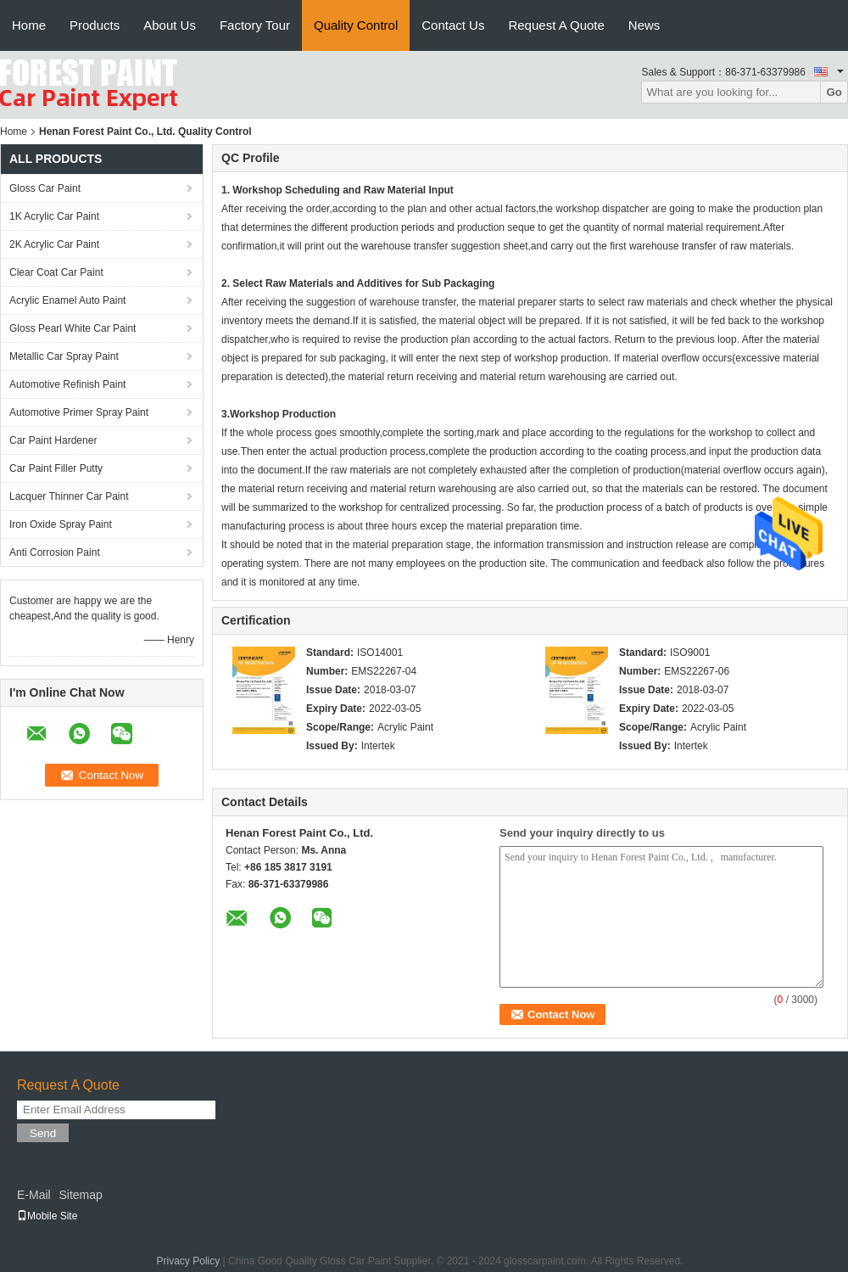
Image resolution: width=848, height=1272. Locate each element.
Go (834, 92)
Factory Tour (255, 25)
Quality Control (356, 25)
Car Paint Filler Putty (56, 468)
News (644, 25)
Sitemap (80, 1195)
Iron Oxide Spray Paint (60, 524)
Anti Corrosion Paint (54, 552)
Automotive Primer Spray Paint (78, 412)
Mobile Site (47, 1216)
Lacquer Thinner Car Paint (69, 496)
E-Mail (34, 1195)
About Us (169, 25)
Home (29, 25)
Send (43, 1133)
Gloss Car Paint (45, 188)
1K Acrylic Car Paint (54, 216)
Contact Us (452, 25)
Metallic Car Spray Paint (64, 356)
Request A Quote (556, 25)
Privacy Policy (188, 1261)
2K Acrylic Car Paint (54, 244)
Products (95, 25)
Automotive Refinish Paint (67, 384)
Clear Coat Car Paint (56, 272)
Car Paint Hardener (53, 440)
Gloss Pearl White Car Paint (72, 328)
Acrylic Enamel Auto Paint (67, 300)
